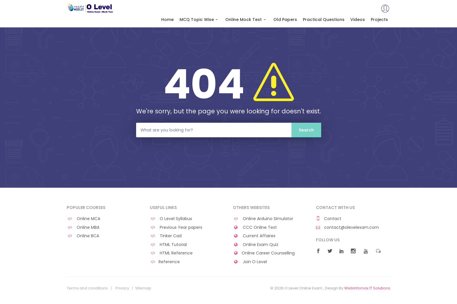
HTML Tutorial (168, 244)
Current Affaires (254, 236)
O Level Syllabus (171, 219)
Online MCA (83, 219)
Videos (357, 19)
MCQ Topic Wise (200, 19)
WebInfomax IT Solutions (367, 288)
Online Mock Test (246, 19)
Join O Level (250, 262)
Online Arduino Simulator (263, 219)
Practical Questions (323, 19)
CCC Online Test (255, 227)
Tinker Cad (166, 236)
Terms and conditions (87, 288)
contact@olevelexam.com (347, 227)
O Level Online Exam (90, 8)
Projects (379, 19)
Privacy (122, 288)
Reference (165, 262)
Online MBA (83, 227)
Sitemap (143, 288)
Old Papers (285, 19)
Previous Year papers (176, 227)
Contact (328, 219)
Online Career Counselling (264, 253)
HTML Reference (171, 253)
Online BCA (83, 236)
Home (167, 19)
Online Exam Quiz (255, 244)
